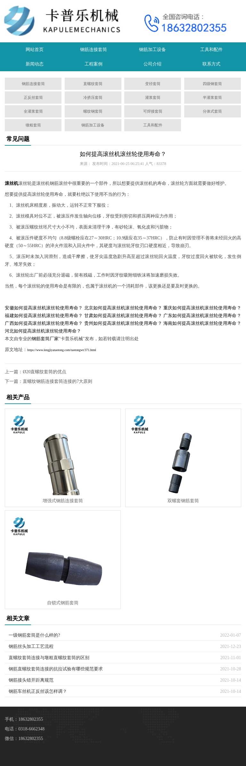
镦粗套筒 (33, 125)
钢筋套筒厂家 (45, 338)
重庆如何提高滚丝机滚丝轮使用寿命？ (202, 308)
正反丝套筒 (33, 97)
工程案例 (93, 64)
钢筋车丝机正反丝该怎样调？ (38, 691)
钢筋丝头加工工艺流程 (31, 646)
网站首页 (35, 49)
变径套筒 (152, 84)
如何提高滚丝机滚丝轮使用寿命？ (123, 154)
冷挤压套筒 (92, 97)
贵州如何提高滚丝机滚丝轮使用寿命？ (123, 323)
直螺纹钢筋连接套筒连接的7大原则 (57, 381)
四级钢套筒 (212, 84)
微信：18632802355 (24, 738)
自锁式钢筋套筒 (62, 602)
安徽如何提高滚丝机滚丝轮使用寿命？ (44, 308)
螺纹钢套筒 (92, 111)
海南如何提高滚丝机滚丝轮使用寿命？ (202, 323)
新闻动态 (35, 64)
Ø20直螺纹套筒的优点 (44, 371)
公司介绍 (152, 64)
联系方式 (211, 64)
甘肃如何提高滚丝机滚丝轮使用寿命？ (123, 315)
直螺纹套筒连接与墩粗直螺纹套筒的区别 (49, 657)
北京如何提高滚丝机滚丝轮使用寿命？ (123, 308)
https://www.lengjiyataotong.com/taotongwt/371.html (61, 350)
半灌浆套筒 (212, 97)
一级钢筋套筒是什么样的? (34, 635)
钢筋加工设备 (152, 49)
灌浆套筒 (152, 97)
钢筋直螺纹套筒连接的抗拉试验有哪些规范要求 (56, 669)
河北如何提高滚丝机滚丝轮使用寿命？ (43, 331)
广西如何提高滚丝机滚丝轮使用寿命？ (44, 323)
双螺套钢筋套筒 (183, 500)
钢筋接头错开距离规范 (31, 680)
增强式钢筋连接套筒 (63, 500)
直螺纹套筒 (92, 84)
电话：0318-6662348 (25, 729)
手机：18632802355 (24, 719)
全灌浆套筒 (33, 111)
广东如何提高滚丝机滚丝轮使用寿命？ (202, 315)
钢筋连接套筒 (93, 49)
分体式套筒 (212, 111)
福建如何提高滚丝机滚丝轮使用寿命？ (44, 315)
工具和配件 (211, 49)
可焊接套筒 (152, 111)
